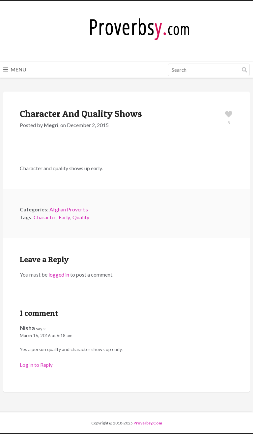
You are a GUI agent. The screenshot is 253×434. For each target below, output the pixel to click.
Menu (14, 69)
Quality (80, 217)
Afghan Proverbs (68, 209)
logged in (58, 274)
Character (45, 217)
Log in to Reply (36, 365)
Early (64, 217)
